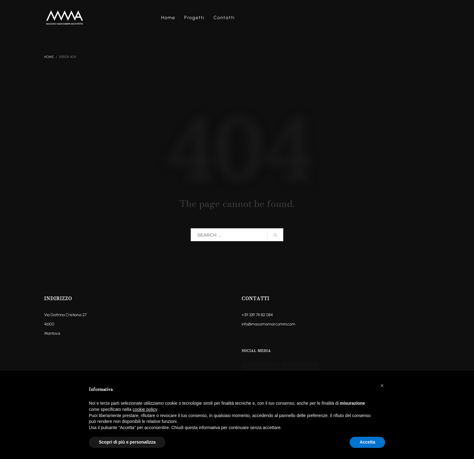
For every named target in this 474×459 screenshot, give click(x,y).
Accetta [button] (367, 442)
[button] (382, 386)
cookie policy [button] (145, 409)
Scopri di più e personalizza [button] (127, 442)
